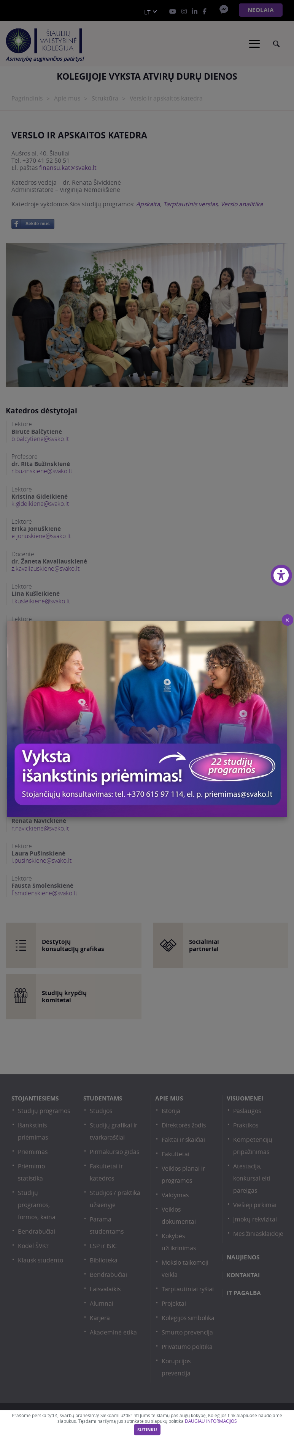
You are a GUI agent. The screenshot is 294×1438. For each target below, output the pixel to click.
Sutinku (147, 1430)
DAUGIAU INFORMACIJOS (211, 1421)
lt (147, 12)
